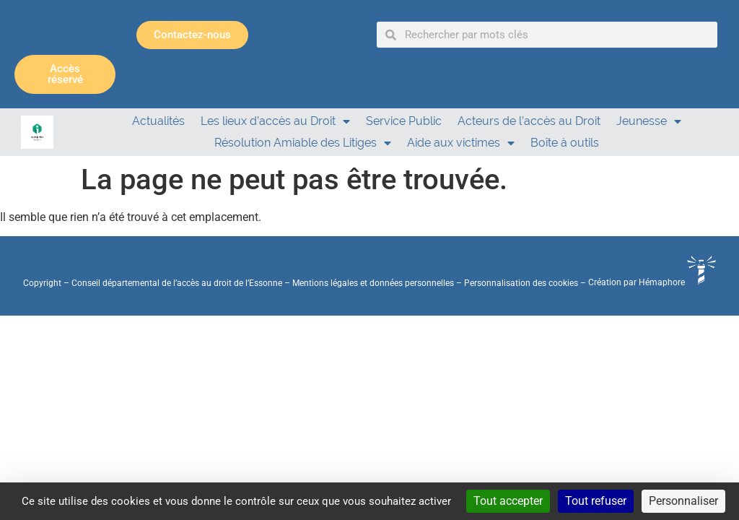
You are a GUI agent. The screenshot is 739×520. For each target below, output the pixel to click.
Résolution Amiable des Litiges (302, 143)
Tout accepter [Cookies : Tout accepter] (508, 501)
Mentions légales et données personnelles (373, 282)
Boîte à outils (564, 143)
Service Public (404, 121)
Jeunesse (648, 121)
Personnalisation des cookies (521, 282)
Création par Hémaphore (652, 282)
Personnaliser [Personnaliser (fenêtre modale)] (683, 501)
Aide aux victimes (461, 143)
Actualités (158, 121)
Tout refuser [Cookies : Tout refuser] (595, 501)
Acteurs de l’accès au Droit (529, 121)
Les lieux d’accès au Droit (275, 121)
